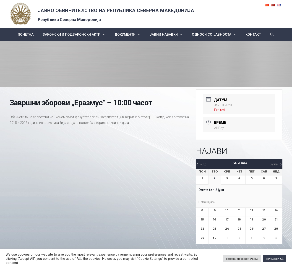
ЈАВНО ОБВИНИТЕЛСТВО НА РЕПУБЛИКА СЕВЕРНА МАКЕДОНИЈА (116, 10)
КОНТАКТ (253, 34)
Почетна (26, 34)
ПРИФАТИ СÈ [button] (275, 258)
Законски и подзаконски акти (76, 34)
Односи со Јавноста (216, 34)
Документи (130, 34)
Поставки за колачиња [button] (242, 258)
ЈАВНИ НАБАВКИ (168, 34)
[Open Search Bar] (272, 34)
